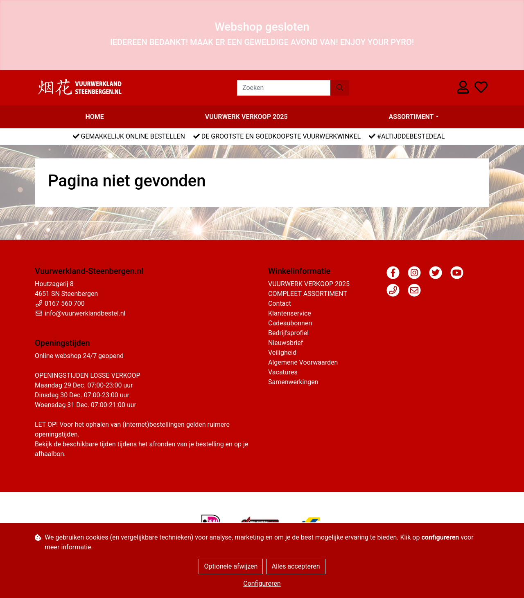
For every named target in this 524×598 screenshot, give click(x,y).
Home (94, 117)
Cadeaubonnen (290, 323)
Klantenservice (289, 313)
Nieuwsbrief (285, 343)
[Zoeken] (284, 88)
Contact (279, 303)
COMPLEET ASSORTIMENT (307, 294)
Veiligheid (282, 352)
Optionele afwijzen (230, 566)
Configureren (261, 583)
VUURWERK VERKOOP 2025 (246, 117)
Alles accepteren (295, 566)
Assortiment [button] (411, 117)
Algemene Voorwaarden (303, 362)
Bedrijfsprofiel (288, 333)
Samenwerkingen (293, 382)
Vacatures (283, 372)
